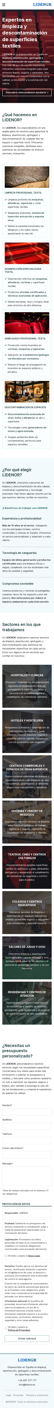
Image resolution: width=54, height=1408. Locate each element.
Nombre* (7, 1105)
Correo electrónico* (12, 1148)
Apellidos (7, 1119)
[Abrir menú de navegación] (3, 4)
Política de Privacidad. (19, 1330)
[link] (42, 4)
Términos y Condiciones (37, 1395)
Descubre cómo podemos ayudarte (27, 92)
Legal (8, 1395)
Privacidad (18, 1395)
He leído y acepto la (19, 1329)
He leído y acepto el (24, 1255)
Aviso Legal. (34, 1256)
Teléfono (7, 1134)
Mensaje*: (7, 1163)
